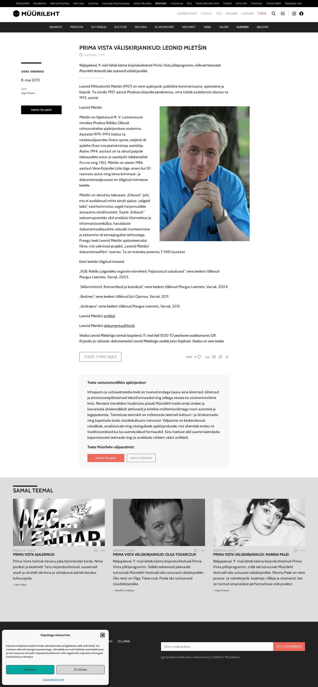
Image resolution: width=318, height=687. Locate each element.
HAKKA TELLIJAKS (41, 109)
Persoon (76, 27)
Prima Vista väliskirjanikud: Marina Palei (251, 555)
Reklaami (232, 13)
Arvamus (55, 27)
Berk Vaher (21, 584)
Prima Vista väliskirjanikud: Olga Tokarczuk (154, 555)
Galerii (223, 27)
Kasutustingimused (53, 679)
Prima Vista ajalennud (34, 555)
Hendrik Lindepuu (124, 590)
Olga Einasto (28, 93)
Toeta (262, 13)
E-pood (206, 13)
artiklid (109, 316)
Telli (219, 13)
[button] (103, 635)
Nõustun (30, 669)
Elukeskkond (164, 27)
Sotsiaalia (98, 27)
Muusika (141, 27)
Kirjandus (37, 71)
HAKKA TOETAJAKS (141, 458)
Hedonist (189, 27)
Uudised (242, 27)
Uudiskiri (248, 13)
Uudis (25, 71)
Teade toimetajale (100, 357)
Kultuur (120, 27)
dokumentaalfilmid (119, 326)
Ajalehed (263, 27)
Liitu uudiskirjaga (289, 646)
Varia (207, 27)
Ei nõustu (80, 669)
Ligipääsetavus (187, 13)
